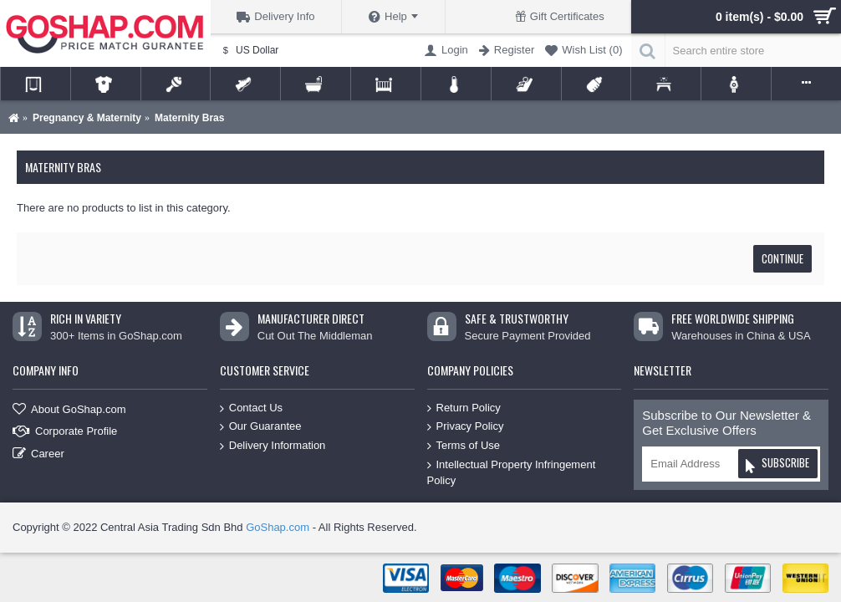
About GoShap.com (69, 409)
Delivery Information (273, 446)
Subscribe (777, 465)
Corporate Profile (65, 432)
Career (38, 453)
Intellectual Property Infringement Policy (511, 472)
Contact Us (251, 408)
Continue (782, 258)
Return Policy (464, 408)
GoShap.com (277, 527)
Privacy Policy (465, 427)
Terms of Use (464, 446)
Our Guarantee (261, 427)
